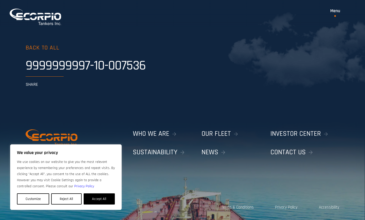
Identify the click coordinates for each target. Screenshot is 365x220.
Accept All (99, 199)
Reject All (66, 199)
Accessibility (329, 207)
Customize (33, 199)
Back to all (43, 48)
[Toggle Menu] (335, 13)
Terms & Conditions (237, 207)
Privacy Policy (286, 207)
